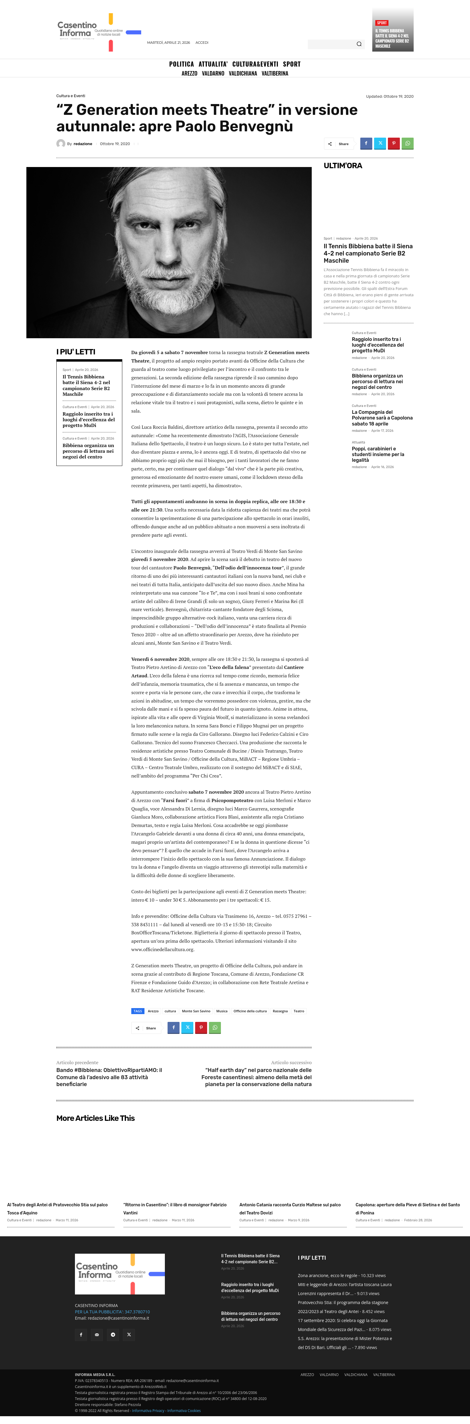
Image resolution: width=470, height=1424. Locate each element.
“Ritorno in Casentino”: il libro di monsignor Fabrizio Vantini (173, 1208)
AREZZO (307, 1382)
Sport (382, 22)
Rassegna (280, 1011)
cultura (170, 1011)
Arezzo (153, 1011)
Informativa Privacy (148, 1418)
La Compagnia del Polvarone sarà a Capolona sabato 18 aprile (382, 417)
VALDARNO (329, 1382)
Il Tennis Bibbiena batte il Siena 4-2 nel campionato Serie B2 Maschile (392, 38)
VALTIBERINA (384, 1382)
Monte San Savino (196, 1011)
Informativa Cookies (184, 1418)
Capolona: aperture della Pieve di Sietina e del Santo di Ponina (407, 1208)
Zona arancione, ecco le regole (327, 1283)
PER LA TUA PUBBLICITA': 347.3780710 (112, 1319)
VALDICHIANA (355, 1382)
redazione (83, 144)
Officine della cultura (250, 1011)
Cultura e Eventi (70, 96)
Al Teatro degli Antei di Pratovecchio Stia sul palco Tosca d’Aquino (60, 1212)
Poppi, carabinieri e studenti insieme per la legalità (378, 454)
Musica (222, 1011)
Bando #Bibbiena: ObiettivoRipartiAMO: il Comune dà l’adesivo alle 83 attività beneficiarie (109, 1077)
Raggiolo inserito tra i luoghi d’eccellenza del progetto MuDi (89, 419)
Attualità (358, 442)
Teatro (299, 1011)
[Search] (359, 44)
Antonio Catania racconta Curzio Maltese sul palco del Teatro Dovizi (291, 1212)
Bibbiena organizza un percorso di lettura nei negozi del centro (88, 451)
